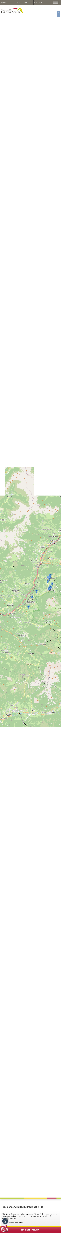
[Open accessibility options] (5, 1221)
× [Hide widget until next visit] (7, 1219)
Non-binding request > (21, 1229)
